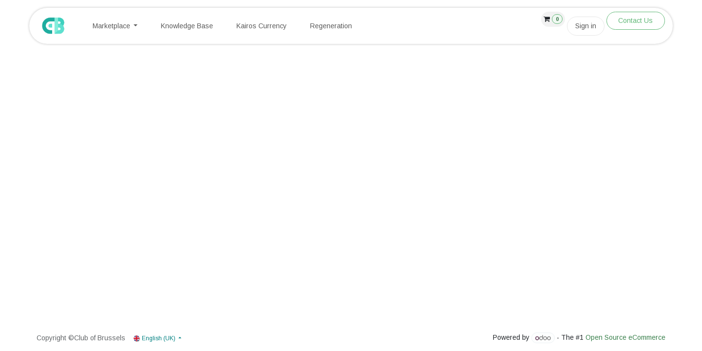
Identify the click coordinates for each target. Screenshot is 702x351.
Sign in (585, 26)
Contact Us (635, 20)
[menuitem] (115, 26)
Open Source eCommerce (625, 338)
